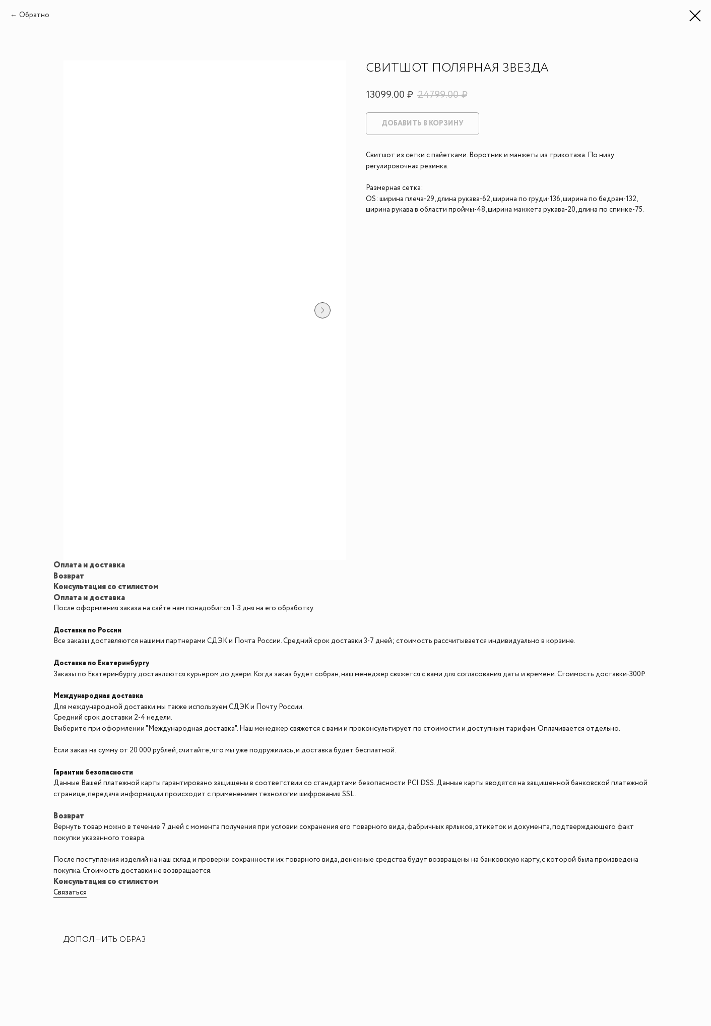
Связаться (70, 892)
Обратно (34, 15)
